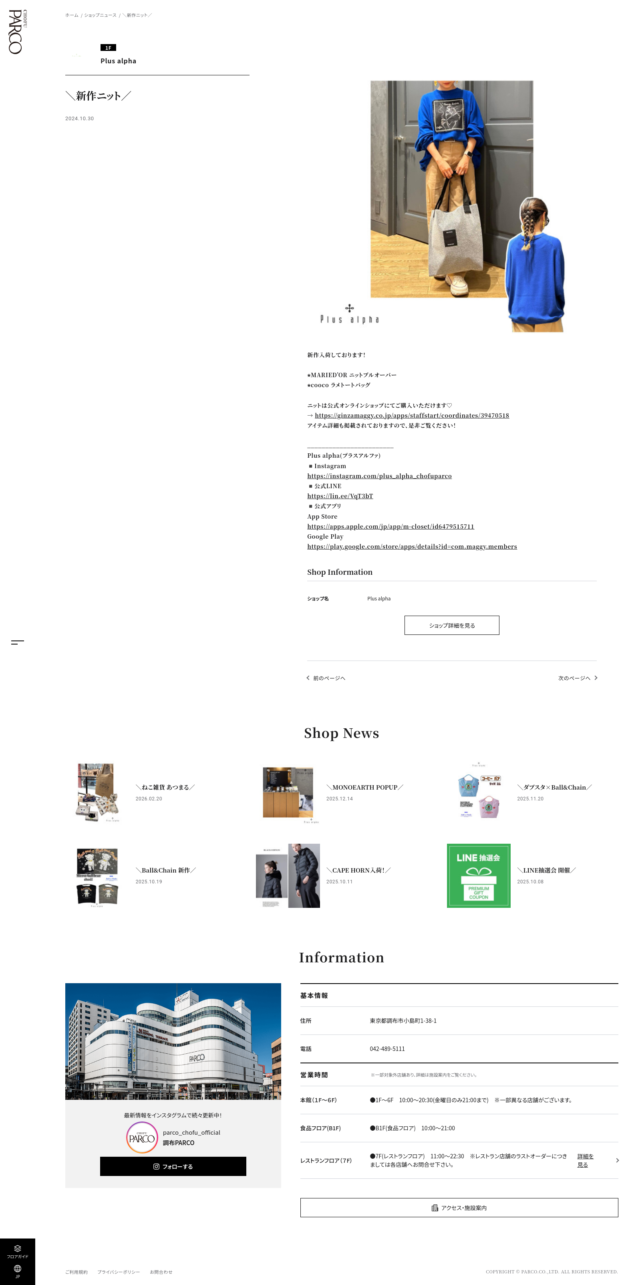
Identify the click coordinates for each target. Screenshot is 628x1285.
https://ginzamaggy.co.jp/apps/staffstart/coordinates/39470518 (412, 415)
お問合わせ (161, 1272)
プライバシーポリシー (118, 1272)
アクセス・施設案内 (464, 1208)
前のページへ (329, 678)
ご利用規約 (76, 1272)
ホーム (71, 15)
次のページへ (574, 678)
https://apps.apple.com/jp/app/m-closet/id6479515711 (390, 526)
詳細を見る (586, 1160)
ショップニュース (100, 15)
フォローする (178, 1166)
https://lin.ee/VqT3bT (340, 496)
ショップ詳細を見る (452, 625)
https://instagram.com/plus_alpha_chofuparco (379, 476)
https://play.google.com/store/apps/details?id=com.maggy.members (412, 546)
